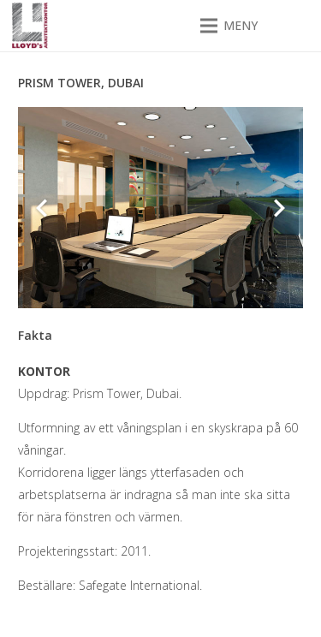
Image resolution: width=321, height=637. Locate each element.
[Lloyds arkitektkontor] (30, 26)
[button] (229, 25)
